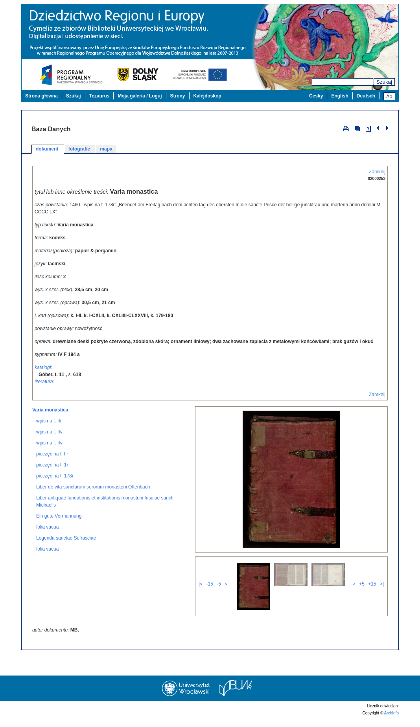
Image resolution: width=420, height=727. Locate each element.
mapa (106, 149)
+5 (362, 604)
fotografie (80, 149)
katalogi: (43, 367)
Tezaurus (99, 96)
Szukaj (384, 82)
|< (201, 604)
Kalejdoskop (207, 96)
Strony (177, 96)
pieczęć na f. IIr (52, 474)
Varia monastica (50, 430)
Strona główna (41, 96)
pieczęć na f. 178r (55, 496)
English (339, 96)
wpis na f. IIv (49, 452)
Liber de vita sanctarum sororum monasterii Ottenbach (93, 507)
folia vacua (47, 547)
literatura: (44, 381)
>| (382, 604)
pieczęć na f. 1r (52, 485)
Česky (316, 96)
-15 (209, 604)
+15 (372, 604)
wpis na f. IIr (49, 441)
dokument (48, 149)
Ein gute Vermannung (58, 536)
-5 (219, 604)
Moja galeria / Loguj (140, 96)
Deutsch (366, 96)
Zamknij (377, 171)
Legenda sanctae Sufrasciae (66, 558)
